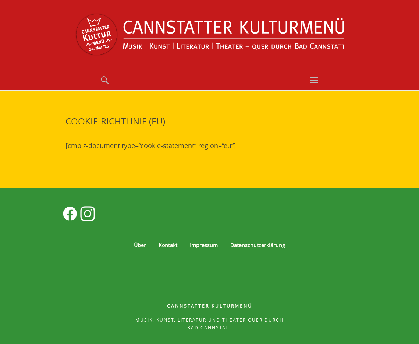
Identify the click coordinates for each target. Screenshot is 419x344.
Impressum (204, 245)
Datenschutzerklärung (257, 245)
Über (140, 245)
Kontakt (168, 245)
